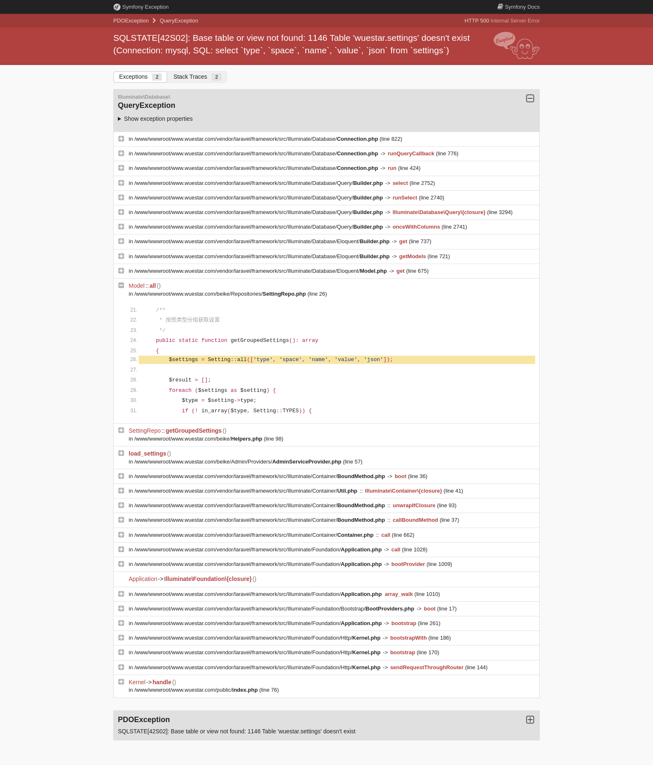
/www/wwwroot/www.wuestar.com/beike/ (199, 439)
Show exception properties (158, 118)
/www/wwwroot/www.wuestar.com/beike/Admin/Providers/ (239, 462)
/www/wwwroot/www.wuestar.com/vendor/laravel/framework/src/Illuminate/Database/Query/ (259, 183)
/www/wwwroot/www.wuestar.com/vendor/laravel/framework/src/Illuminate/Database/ (257, 139)
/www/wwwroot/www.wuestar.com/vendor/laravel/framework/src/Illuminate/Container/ (260, 476)
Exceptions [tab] (140, 76)
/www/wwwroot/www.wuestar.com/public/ (197, 690)
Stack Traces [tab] (197, 76)
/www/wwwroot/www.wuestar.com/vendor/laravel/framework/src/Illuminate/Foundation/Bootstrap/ (275, 609)
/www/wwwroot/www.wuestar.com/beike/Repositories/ (221, 294)
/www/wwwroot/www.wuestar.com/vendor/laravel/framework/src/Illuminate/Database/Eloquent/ (263, 241)
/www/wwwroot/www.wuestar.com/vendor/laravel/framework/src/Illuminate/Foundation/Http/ (258, 638)
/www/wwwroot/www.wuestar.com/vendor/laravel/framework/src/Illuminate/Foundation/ (259, 549)
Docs (518, 7)
